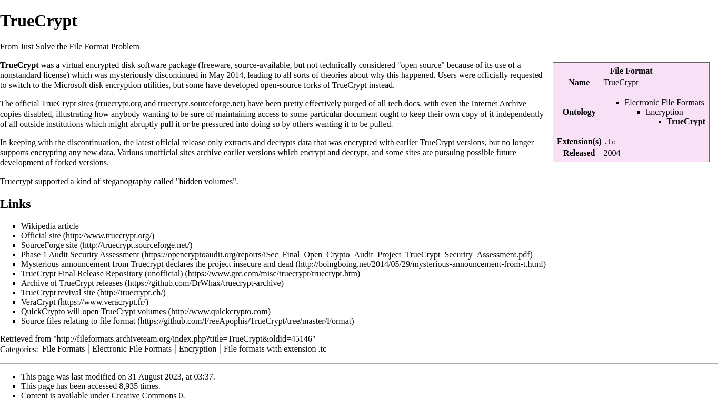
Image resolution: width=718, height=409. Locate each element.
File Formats (63, 348)
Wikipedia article (50, 226)
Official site (41, 235)
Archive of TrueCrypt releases (72, 282)
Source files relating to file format (78, 320)
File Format (631, 70)
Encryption (664, 111)
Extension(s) (579, 141)
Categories (18, 348)
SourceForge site (49, 245)
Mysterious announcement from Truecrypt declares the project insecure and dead (157, 264)
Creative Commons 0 (147, 395)
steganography (127, 181)
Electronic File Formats (664, 102)
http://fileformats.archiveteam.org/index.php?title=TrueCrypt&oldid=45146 (184, 338)
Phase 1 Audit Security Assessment (80, 254)
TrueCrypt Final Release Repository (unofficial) (102, 273)
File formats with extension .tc (275, 348)
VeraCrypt (38, 301)
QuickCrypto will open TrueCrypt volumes (93, 311)
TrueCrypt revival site (58, 292)
